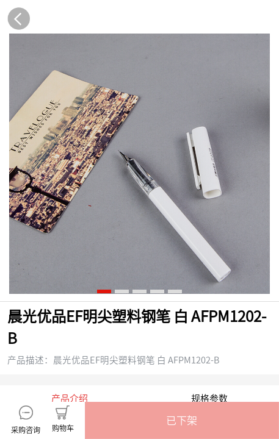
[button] (182, 420)
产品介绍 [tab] (69, 254)
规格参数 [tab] (209, 254)
